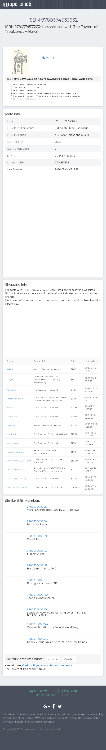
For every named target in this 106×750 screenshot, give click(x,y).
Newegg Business (15, 452)
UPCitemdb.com (46, 695)
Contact (64, 695)
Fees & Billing (68, 690)
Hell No (69, 659)
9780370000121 (37, 536)
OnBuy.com (13, 416)
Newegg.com (13, 443)
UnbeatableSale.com (17, 469)
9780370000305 (37, 638)
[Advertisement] (45, 41)
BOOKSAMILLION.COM (19, 460)
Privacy (32, 690)
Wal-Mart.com (14, 434)
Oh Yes (53, 659)
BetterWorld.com (15, 398)
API (54, 690)
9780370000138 (37, 550)
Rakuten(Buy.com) (16, 478)
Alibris (10, 369)
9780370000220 (37, 609)
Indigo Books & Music (17, 487)
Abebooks (11, 390)
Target (10, 379)
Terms (43, 690)
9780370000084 (37, 521)
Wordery (11, 407)
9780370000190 (37, 594)
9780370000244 (37, 624)
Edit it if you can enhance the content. (48, 665)
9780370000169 (37, 580)
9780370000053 (37, 506)
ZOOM (48, 57)
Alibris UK (11, 425)
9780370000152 (37, 565)
